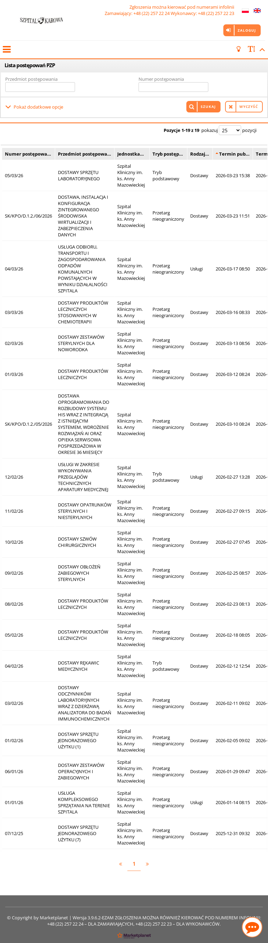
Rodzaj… (199, 153)
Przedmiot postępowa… (84, 153)
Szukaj (208, 106)
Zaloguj (247, 30)
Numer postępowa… (28, 153)
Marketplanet (54, 916)
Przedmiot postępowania (31, 79)
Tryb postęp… (167, 153)
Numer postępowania (161, 79)
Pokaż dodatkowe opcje (38, 106)
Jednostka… (130, 153)
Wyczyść (248, 106)
